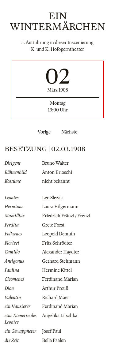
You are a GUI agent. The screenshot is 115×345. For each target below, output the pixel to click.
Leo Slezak (52, 197)
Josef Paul (51, 331)
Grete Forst (53, 225)
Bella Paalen (54, 340)
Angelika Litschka (59, 315)
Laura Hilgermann (60, 206)
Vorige (43, 131)
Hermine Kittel (57, 270)
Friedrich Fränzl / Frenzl (66, 215)
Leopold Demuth (58, 233)
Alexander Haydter (60, 251)
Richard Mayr (55, 297)
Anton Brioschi (57, 172)
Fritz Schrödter (57, 243)
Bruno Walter (55, 163)
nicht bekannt (56, 181)
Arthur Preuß (55, 288)
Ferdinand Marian (60, 279)
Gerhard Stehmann (61, 261)
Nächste (70, 131)
